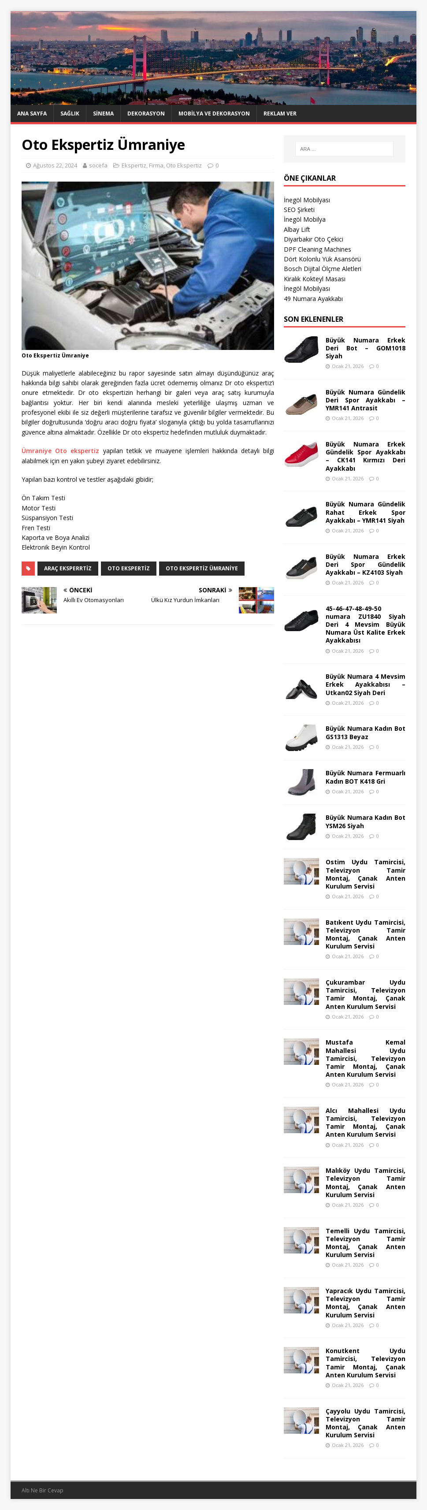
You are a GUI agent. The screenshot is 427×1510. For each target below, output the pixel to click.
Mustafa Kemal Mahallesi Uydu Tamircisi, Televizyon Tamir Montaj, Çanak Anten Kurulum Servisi (365, 1058)
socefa (98, 165)
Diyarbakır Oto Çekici (313, 239)
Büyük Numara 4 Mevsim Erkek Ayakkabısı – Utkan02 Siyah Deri (365, 684)
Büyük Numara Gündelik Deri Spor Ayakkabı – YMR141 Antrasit (365, 400)
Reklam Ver (280, 113)
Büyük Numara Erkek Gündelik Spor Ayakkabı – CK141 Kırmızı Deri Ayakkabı (365, 456)
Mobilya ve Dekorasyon (214, 113)
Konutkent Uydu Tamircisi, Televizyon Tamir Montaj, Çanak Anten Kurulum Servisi (365, 1362)
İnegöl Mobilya (305, 219)
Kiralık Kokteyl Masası (314, 279)
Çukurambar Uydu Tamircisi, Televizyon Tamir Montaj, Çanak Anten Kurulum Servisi (365, 994)
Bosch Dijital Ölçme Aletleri (322, 268)
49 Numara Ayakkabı (313, 298)
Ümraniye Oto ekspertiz (60, 450)
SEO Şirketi (299, 209)
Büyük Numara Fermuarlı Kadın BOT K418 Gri (365, 777)
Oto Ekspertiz (184, 165)
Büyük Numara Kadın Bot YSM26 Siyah (365, 821)
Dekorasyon (146, 113)
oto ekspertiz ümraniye (202, 568)
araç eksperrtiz (68, 568)
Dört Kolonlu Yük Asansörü (322, 259)
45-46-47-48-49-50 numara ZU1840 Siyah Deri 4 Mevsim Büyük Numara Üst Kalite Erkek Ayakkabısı (365, 624)
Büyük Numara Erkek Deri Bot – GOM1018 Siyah (365, 348)
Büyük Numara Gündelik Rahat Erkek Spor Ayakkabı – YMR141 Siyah (365, 512)
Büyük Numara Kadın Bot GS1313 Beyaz (365, 732)
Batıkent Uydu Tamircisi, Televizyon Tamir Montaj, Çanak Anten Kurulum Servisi (365, 934)
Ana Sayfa (32, 113)
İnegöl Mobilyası (307, 200)
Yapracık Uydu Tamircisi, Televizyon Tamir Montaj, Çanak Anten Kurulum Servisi (365, 1303)
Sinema (103, 113)
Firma (156, 165)
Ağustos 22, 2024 (55, 165)
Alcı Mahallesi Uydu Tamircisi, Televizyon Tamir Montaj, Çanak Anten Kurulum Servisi (365, 1122)
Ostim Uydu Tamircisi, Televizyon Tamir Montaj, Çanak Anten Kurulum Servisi (365, 874)
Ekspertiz (134, 165)
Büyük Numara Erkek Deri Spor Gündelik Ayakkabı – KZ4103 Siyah (365, 564)
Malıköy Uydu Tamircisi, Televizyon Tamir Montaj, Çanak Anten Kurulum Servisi (365, 1182)
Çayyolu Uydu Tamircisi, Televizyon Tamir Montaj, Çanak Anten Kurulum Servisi (365, 1423)
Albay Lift (297, 229)
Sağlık (69, 113)
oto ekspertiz (129, 568)
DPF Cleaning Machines (317, 249)
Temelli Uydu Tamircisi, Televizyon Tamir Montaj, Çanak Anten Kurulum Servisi (365, 1243)
